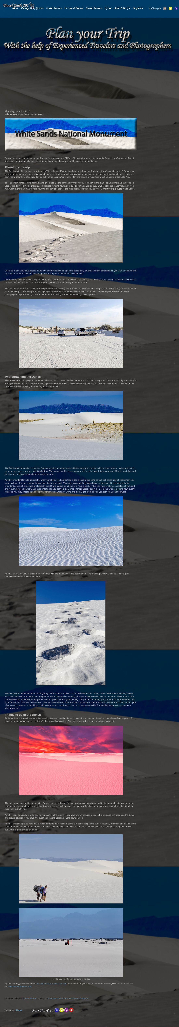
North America (54, 8)
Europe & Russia (73, 8)
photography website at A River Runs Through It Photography (68, 998)
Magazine (137, 8)
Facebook (33, 998)
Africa (107, 8)
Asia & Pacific (122, 8)
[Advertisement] (71, 82)
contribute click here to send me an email (51, 984)
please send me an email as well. (20, 987)
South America (94, 8)
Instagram (25, 998)
